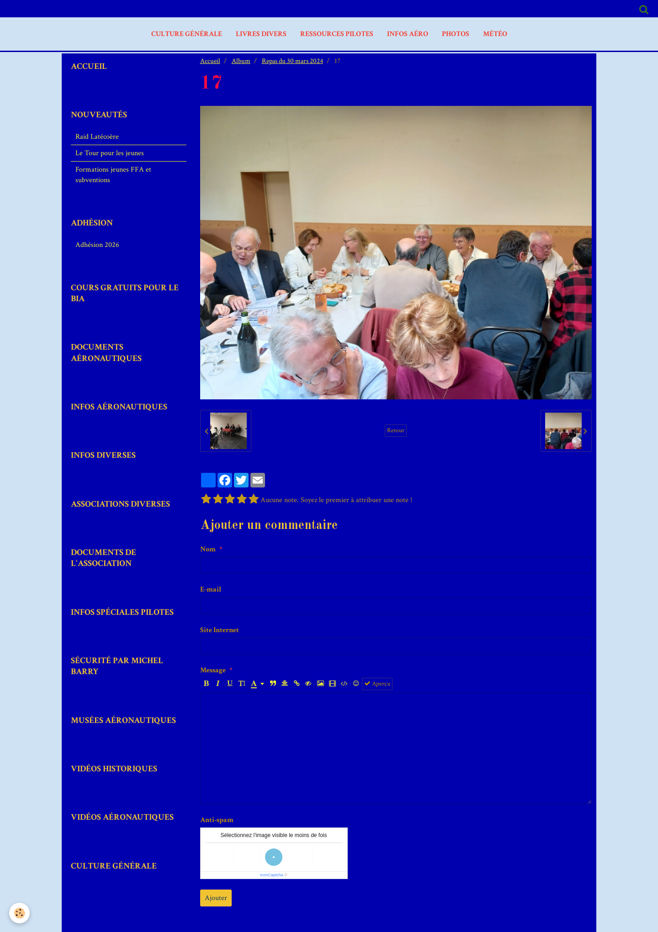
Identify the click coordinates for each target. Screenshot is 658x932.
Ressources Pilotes (336, 34)
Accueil (210, 61)
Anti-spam (216, 820)
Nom (208, 549)
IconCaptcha (271, 875)
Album (241, 61)
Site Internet (219, 630)
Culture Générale (186, 34)
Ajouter (216, 898)
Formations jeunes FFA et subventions (113, 175)
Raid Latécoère (97, 136)
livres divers (261, 34)
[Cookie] (19, 913)
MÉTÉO (495, 34)
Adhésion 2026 (97, 245)
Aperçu (377, 684)
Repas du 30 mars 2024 (292, 61)
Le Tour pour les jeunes (109, 153)
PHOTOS (455, 34)
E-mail (210, 589)
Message (213, 670)
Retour (395, 430)
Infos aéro (407, 34)
